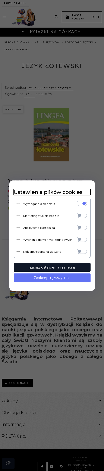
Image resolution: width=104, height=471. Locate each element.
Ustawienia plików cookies (48, 192)
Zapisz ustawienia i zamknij (52, 267)
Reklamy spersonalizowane (42, 251)
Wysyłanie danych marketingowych (48, 239)
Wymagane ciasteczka (39, 203)
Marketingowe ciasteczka (41, 215)
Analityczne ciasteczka (39, 227)
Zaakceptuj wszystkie (52, 278)
